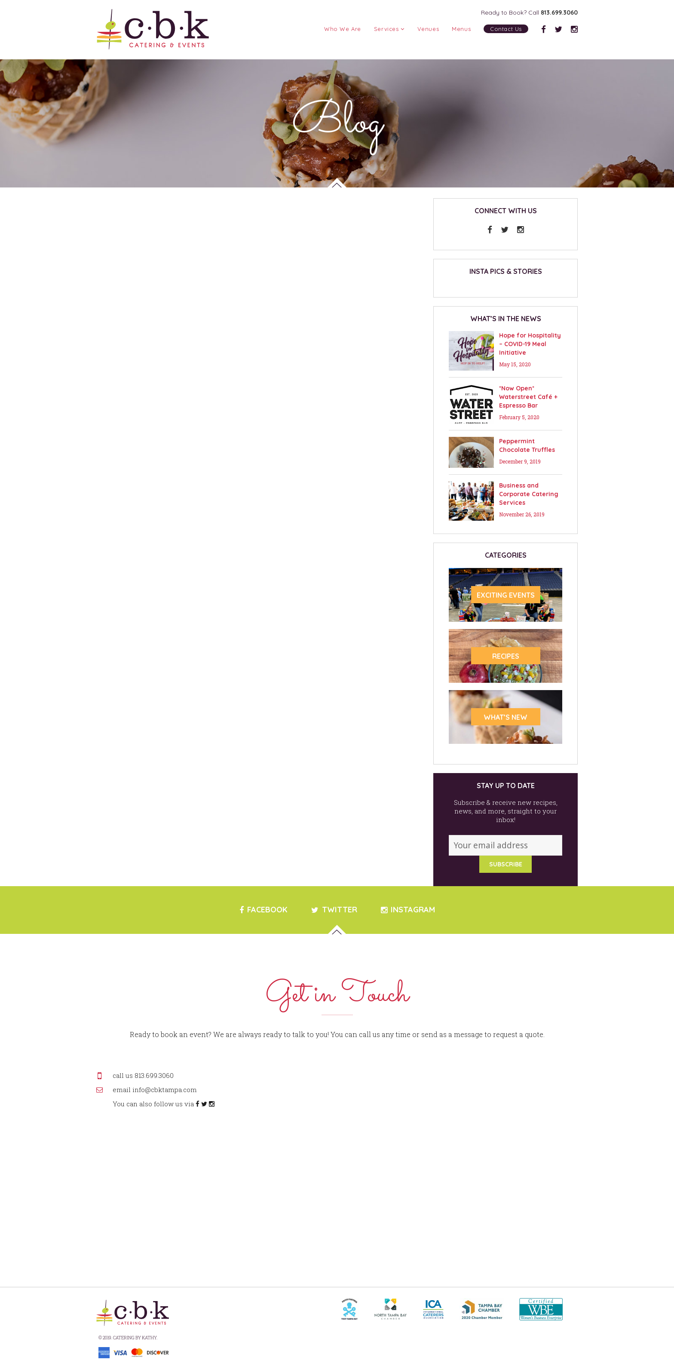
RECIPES (505, 656)
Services (389, 28)
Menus (461, 28)
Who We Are (342, 28)
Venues (428, 28)
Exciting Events (506, 595)
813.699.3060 (559, 12)
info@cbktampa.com (164, 1089)
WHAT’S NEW (505, 717)
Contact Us (506, 28)
